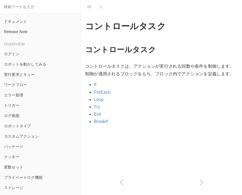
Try (97, 107)
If (95, 84)
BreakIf (101, 121)
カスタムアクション (21, 136)
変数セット (13, 167)
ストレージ (13, 188)
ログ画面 (11, 115)
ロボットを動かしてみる (25, 64)
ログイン (11, 54)
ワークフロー (15, 85)
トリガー (11, 105)
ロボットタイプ (17, 126)
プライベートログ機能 (23, 177)
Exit (97, 114)
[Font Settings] (101, 7)
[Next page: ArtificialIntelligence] (202, 182)
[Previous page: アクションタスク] (121, 182)
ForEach (102, 92)
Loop (99, 99)
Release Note (16, 32)
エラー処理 (13, 95)
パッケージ (13, 146)
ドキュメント (15, 21)
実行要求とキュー (19, 74)
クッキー (11, 157)
